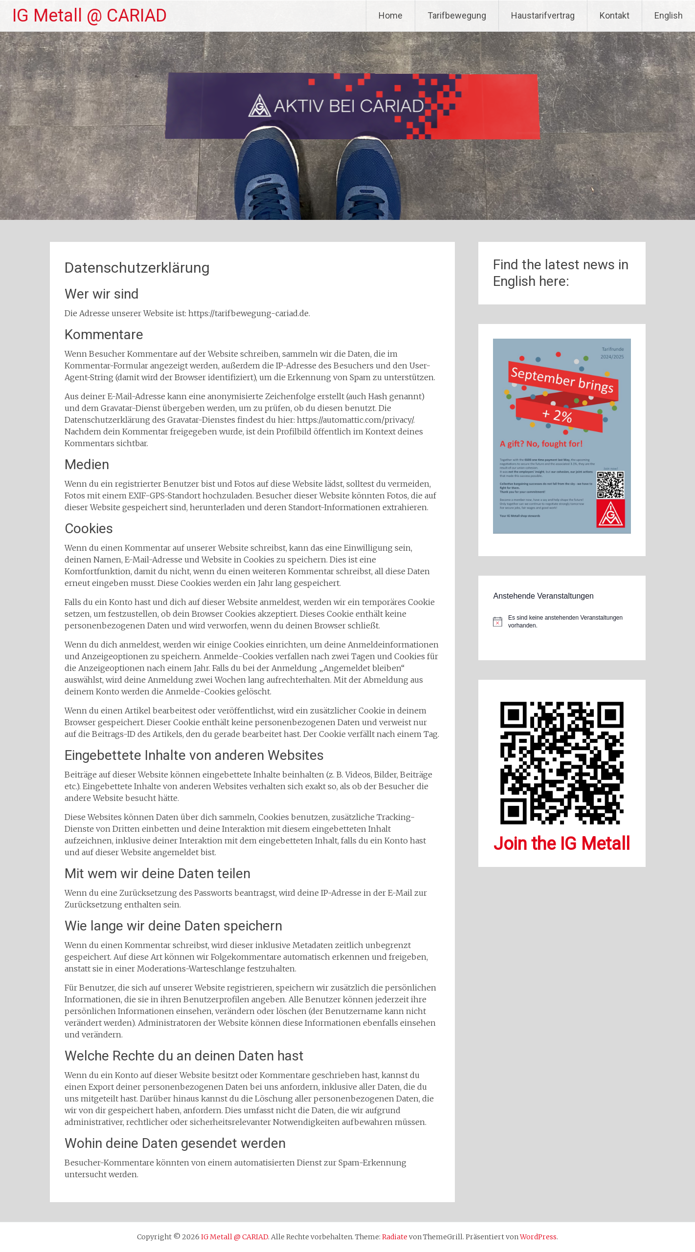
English (668, 15)
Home (391, 15)
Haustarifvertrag (543, 15)
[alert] (561, 622)
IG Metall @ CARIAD (89, 15)
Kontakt (614, 15)
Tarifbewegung (456, 15)
